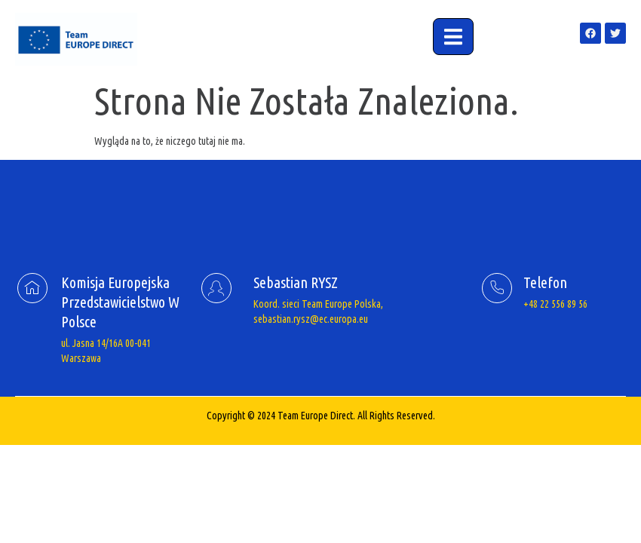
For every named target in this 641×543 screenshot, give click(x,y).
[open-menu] (453, 36)
